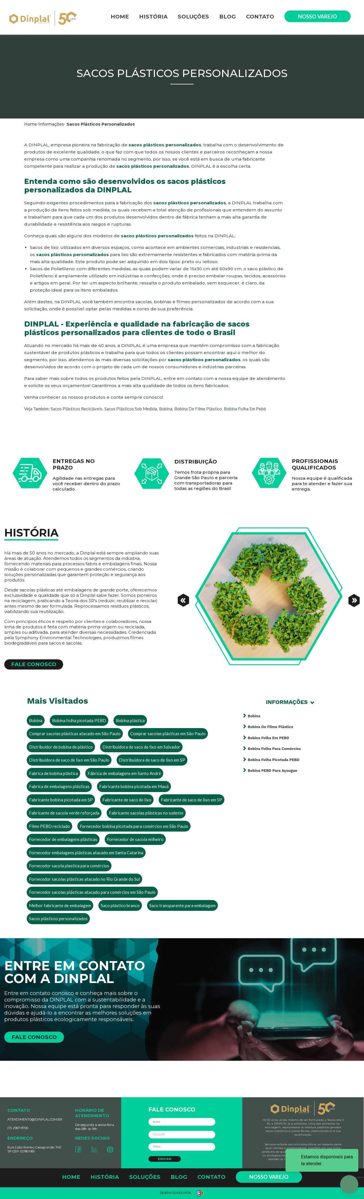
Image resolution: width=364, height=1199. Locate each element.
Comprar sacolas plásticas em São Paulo (168, 733)
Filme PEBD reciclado (49, 826)
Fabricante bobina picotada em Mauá (134, 786)
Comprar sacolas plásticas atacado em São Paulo (75, 733)
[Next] (354, 596)
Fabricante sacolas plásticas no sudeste (146, 812)
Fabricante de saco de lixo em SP (191, 799)
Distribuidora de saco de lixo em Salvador (141, 746)
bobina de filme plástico (198, 408)
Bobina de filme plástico (270, 727)
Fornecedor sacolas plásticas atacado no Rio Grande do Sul (84, 879)
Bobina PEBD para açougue (272, 770)
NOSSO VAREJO (317, 16)
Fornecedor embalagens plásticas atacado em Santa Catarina (86, 852)
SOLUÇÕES (193, 16)
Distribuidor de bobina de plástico (61, 746)
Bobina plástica (130, 720)
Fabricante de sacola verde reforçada (64, 812)
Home (30, 124)
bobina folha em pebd (245, 408)
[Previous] (183, 596)
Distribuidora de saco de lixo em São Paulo (69, 759)
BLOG (227, 16)
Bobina (35, 720)
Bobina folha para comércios (274, 749)
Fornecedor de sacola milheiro (135, 839)
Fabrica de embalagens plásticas (59, 786)
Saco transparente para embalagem (182, 905)
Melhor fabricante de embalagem (60, 905)
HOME (120, 16)
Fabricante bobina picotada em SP (61, 799)
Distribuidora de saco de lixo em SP (152, 759)
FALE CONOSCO (33, 664)
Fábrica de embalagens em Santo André (124, 773)
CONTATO (260, 16)
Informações (51, 124)
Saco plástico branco (120, 905)
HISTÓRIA (153, 16)
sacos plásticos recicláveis (76, 408)
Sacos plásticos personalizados (58, 918)
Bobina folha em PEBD (268, 738)
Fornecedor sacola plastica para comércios (69, 865)
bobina (165, 408)
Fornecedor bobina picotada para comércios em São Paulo (134, 826)
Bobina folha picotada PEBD (79, 720)
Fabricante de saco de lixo (126, 799)
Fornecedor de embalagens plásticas (63, 839)
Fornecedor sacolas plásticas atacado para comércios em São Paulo (92, 892)
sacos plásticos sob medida (130, 408)
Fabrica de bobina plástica (53, 773)
